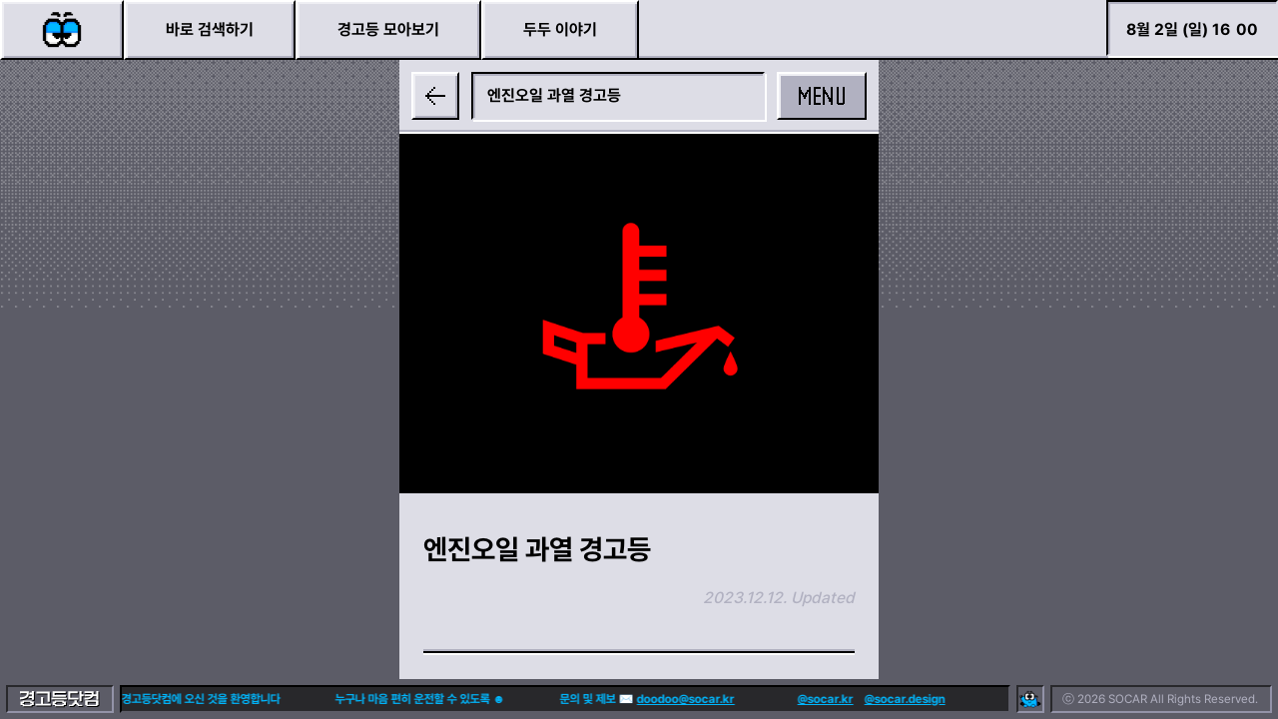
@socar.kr (795, 699)
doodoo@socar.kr (655, 699)
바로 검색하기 (210, 29)
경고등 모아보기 (388, 29)
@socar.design (874, 699)
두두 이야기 (560, 29)
